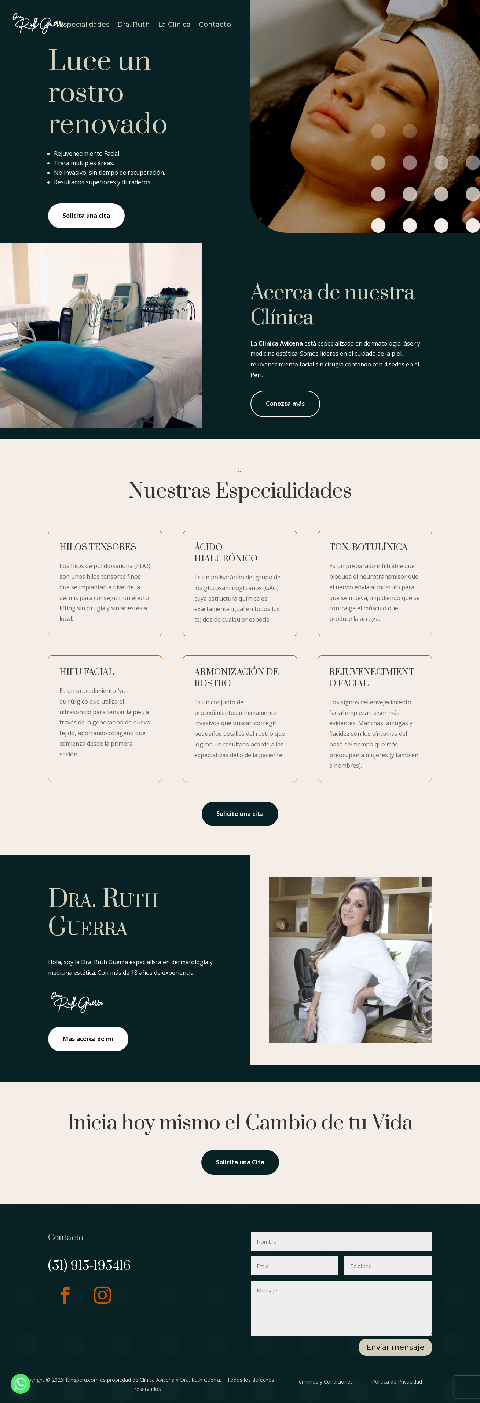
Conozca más (285, 403)
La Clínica (174, 25)
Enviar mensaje (395, 1347)
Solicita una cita (86, 215)
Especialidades (84, 25)
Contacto (215, 25)
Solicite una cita (240, 814)
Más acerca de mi (88, 1039)
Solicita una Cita (240, 1162)
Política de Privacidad (397, 1381)
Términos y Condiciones (324, 1381)
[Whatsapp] (20, 1384)
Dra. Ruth (133, 25)
